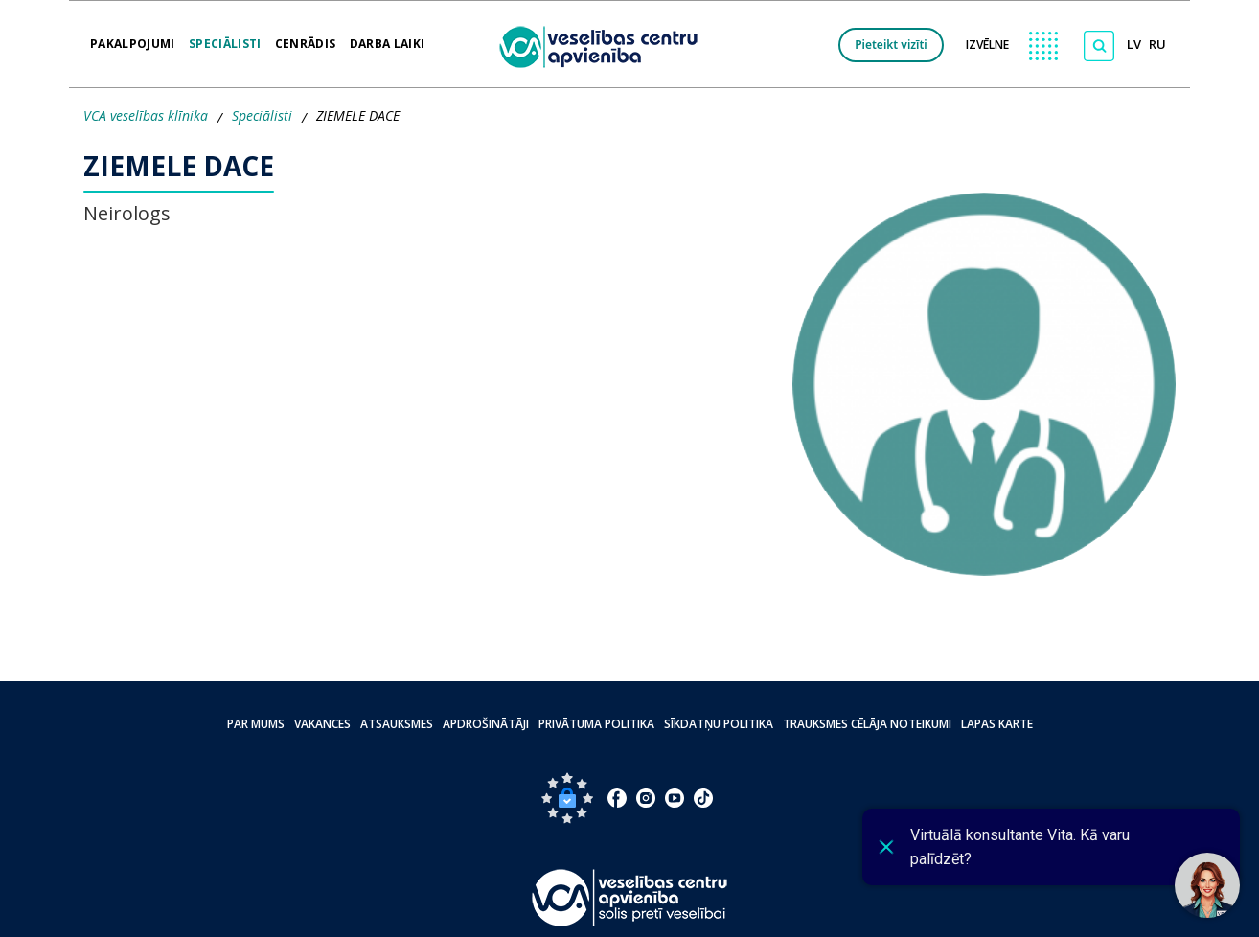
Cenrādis (305, 37)
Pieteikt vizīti (891, 44)
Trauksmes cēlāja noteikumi (867, 724)
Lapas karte (997, 724)
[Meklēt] (1099, 46)
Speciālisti (225, 37)
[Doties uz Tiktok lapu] (703, 798)
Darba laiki (387, 37)
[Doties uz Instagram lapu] (645, 798)
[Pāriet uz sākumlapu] (630, 897)
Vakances (322, 724)
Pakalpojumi (132, 37)
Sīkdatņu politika (718, 724)
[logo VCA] (604, 44)
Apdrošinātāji (486, 724)
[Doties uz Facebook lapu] (617, 798)
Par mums (256, 724)
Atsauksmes (396, 724)
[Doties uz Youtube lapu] (674, 798)
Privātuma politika (596, 724)
